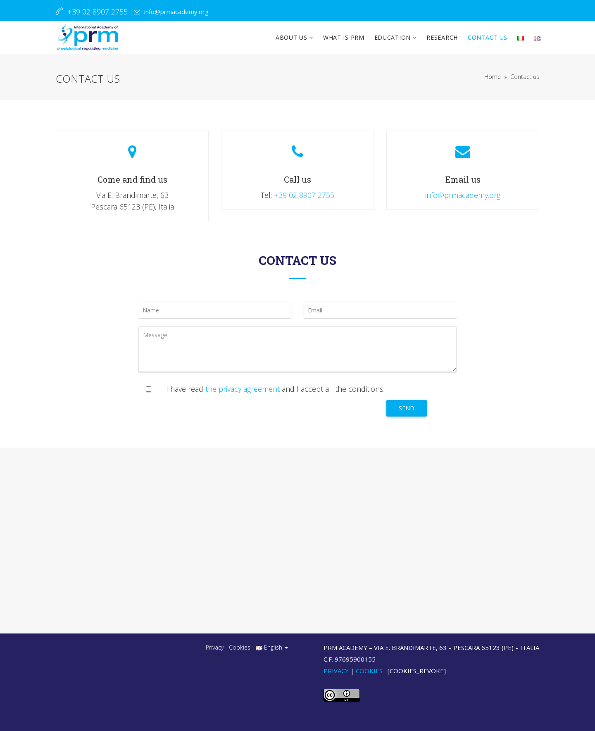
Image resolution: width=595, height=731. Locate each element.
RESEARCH (442, 37)
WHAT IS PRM (343, 37)
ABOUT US (292, 37)
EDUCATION (393, 37)
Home (492, 77)
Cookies (239, 647)
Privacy (215, 647)
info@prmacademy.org (176, 11)
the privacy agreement (242, 389)
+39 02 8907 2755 (304, 195)
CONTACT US (487, 37)
